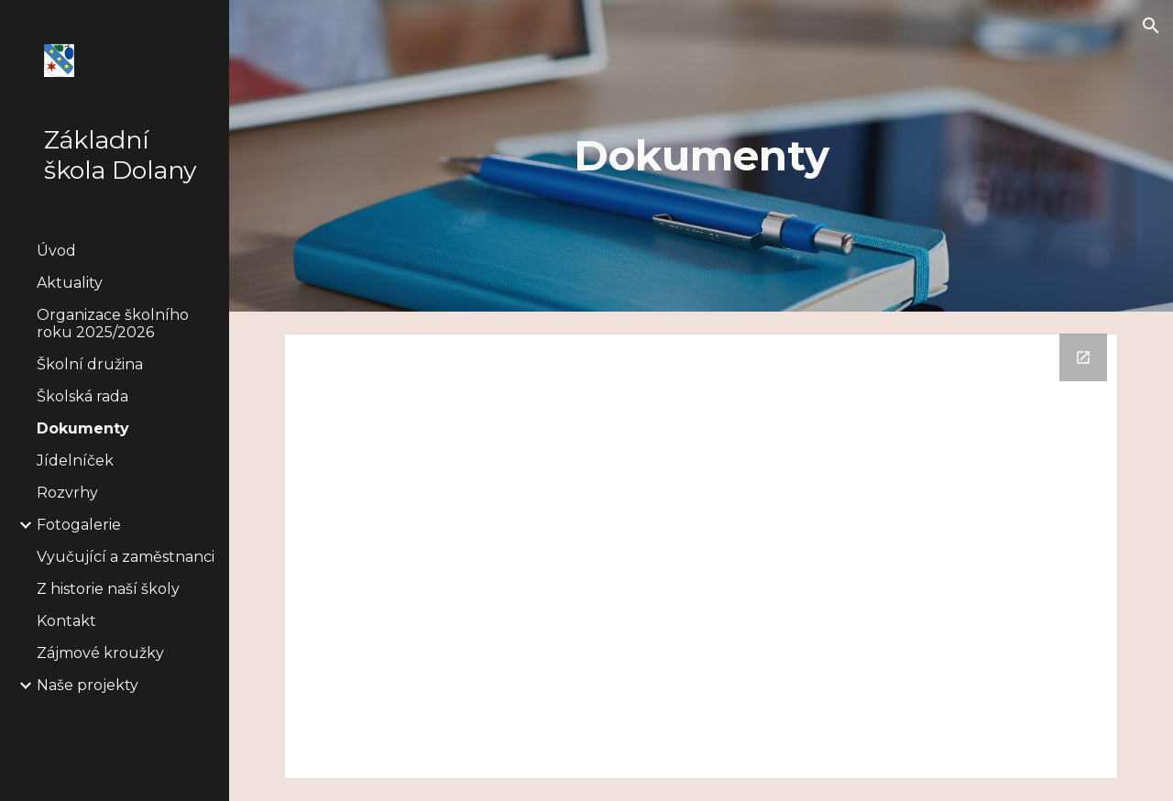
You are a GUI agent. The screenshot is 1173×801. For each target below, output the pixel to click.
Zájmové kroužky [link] (100, 653)
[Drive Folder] (701, 556)
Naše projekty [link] (87, 685)
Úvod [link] (56, 250)
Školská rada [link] (82, 396)
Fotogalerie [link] (79, 524)
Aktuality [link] (70, 282)
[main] (701, 156)
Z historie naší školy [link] (108, 589)
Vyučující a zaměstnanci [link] (125, 556)
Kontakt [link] (66, 621)
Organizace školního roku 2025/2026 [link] (113, 323)
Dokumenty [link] (83, 428)
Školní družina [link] (90, 364)
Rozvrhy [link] (67, 492)
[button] (1151, 26)
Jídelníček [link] (75, 460)
